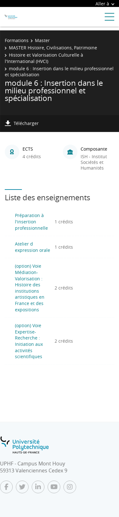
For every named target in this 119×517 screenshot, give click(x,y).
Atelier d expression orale (32, 247)
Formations (17, 40)
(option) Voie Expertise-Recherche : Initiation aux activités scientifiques (29, 340)
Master (42, 40)
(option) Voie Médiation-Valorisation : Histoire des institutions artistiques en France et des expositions (29, 287)
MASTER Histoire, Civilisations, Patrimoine (53, 48)
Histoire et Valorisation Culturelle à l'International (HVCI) (44, 58)
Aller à (105, 4)
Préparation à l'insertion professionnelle (31, 221)
